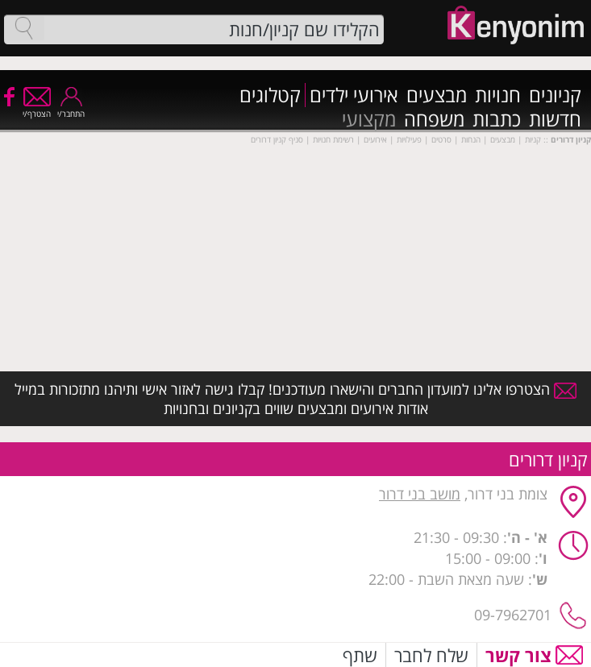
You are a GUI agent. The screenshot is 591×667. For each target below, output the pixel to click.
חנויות (498, 95)
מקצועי (369, 119)
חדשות (555, 119)
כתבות (496, 119)
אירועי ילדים (354, 95)
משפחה (434, 119)
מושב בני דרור (419, 493)
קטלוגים (270, 95)
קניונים (555, 95)
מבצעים (436, 95)
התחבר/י (71, 108)
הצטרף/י (37, 108)
